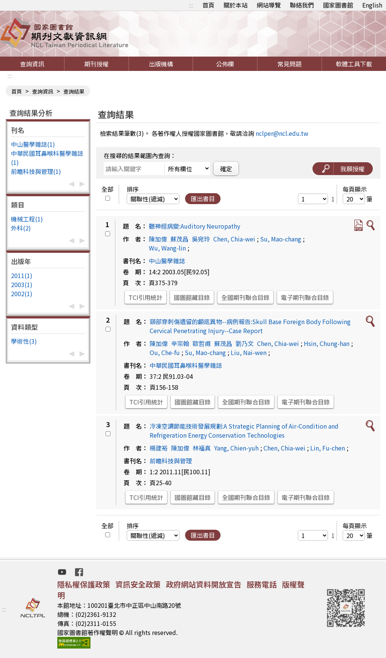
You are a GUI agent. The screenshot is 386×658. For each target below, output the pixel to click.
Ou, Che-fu (165, 352)
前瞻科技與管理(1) (36, 171)
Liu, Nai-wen (249, 352)
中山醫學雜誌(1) (33, 144)
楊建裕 (159, 447)
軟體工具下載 (354, 63)
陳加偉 (158, 238)
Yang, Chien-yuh (236, 447)
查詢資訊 (32, 63)
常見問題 (289, 63)
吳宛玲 (201, 238)
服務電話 (262, 584)
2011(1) (21, 275)
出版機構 (161, 63)
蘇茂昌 (179, 238)
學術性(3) (24, 341)
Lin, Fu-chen (327, 447)
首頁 (208, 4)
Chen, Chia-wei (234, 238)
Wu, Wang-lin (167, 247)
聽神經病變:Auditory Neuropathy (194, 226)
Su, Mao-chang (280, 238)
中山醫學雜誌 (167, 260)
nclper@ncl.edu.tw (282, 133)
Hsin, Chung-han (326, 343)
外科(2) (21, 227)
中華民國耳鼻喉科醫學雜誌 (186, 365)
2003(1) (21, 284)
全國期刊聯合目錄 (245, 297)
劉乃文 (245, 343)
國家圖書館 (338, 4)
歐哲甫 (202, 343)
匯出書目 (203, 198)
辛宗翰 (180, 343)
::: (191, 4)
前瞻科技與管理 (171, 460)
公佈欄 (225, 63)
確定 (226, 168)
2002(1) (21, 293)
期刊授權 (96, 63)
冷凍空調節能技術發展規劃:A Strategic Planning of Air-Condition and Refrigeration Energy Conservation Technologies (244, 430)
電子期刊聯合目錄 (305, 297)
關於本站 (236, 4)
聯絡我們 (302, 4)
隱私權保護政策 (83, 584)
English (372, 4)
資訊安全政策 (138, 584)
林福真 (202, 447)
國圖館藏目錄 (192, 297)
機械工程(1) (27, 218)
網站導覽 (269, 4)
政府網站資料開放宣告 (203, 584)
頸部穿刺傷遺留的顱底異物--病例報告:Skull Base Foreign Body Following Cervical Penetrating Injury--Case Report (250, 326)
